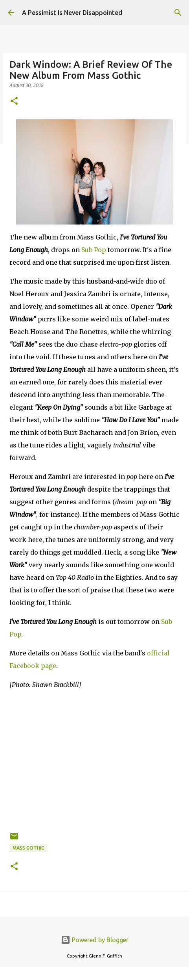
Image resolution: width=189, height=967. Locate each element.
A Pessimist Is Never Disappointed (72, 12)
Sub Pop (93, 250)
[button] (14, 101)
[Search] (178, 12)
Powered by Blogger (94, 939)
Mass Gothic (28, 847)
